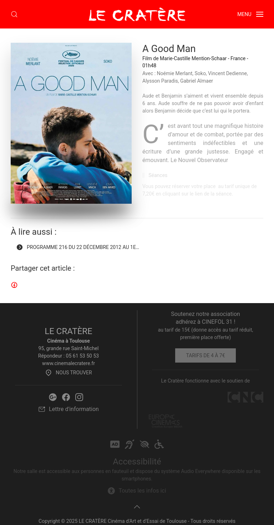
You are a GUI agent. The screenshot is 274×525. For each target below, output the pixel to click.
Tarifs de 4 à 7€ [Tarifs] (205, 355)
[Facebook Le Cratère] (66, 396)
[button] (14, 14)
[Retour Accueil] (137, 14)
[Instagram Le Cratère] (79, 396)
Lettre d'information (68, 409)
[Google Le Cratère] (53, 396)
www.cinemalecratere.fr (68, 363)
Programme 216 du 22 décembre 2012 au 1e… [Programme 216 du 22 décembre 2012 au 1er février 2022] (77, 247)
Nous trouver (68, 372)
